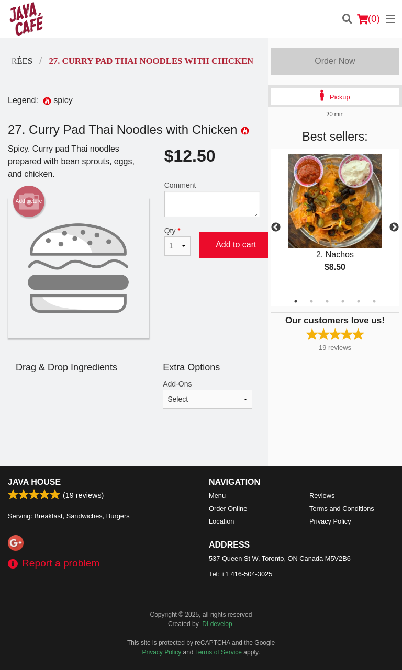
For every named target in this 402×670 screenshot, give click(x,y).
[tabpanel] (335, 222)
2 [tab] (311, 301)
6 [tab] (374, 301)
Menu (217, 495)
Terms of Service (218, 652)
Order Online (228, 509)
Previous (276, 227)
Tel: (240, 574)
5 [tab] (358, 301)
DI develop (217, 624)
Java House (34, 482)
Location (221, 521)
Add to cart (236, 244)
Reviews (321, 495)
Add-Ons (207, 394)
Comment (212, 199)
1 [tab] (296, 301)
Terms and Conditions (341, 509)
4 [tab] (343, 301)
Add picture (29, 201)
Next (394, 227)
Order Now (335, 60)
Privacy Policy (330, 521)
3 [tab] (327, 301)
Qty (177, 241)
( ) (368, 19)
